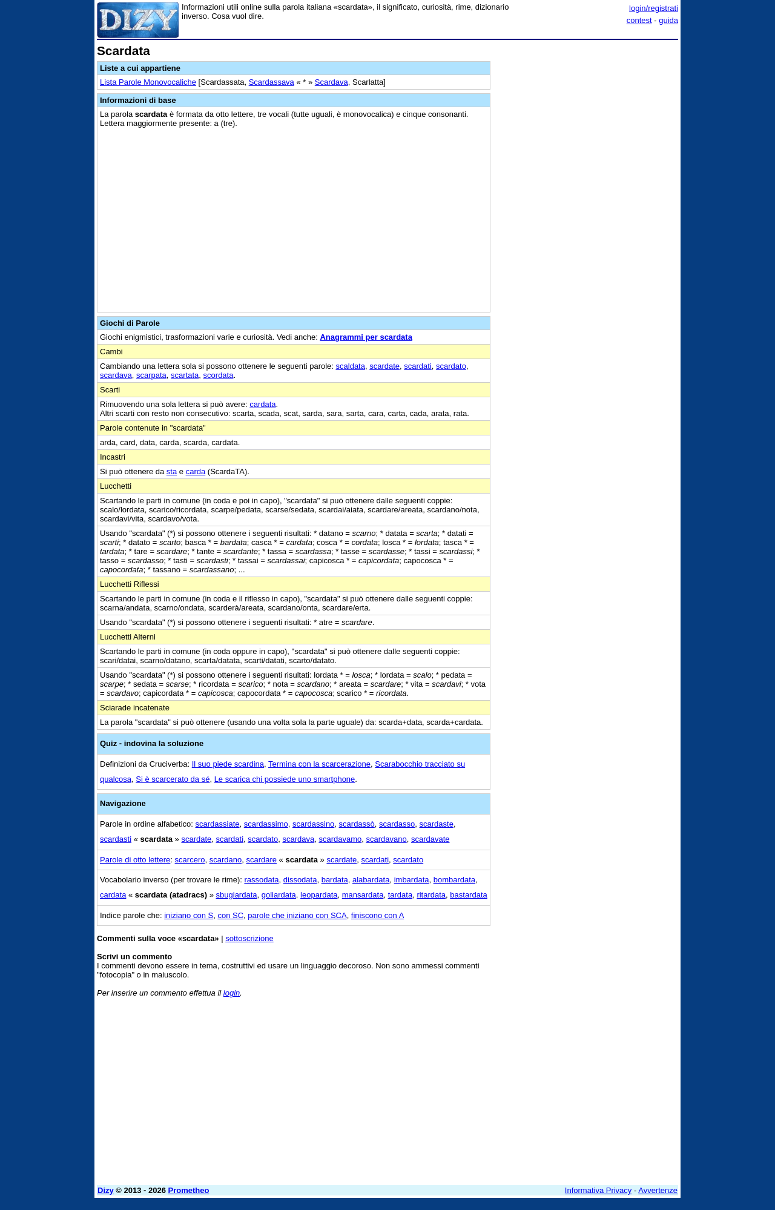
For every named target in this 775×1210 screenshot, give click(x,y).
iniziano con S (188, 915)
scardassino (313, 823)
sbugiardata (236, 894)
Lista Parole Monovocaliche (148, 82)
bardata (335, 879)
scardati (418, 366)
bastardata (468, 894)
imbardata (411, 879)
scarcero (190, 859)
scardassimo (266, 823)
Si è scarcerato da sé (172, 779)
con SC (230, 915)
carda (196, 471)
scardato (451, 366)
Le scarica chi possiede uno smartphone (284, 779)
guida (668, 20)
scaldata (350, 366)
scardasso (397, 823)
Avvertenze (658, 1190)
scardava (116, 375)
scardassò (357, 823)
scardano (225, 859)
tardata (400, 894)
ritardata (431, 894)
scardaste (436, 823)
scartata (185, 375)
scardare (261, 859)
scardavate (430, 839)
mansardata (363, 894)
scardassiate (218, 823)
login (231, 992)
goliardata (279, 894)
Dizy (105, 1190)
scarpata (151, 375)
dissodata (300, 879)
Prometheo (188, 1190)
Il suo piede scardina (228, 764)
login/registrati (653, 8)
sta (172, 471)
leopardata (318, 894)
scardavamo (339, 839)
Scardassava (271, 82)
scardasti (115, 839)
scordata (218, 375)
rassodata (261, 879)
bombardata (454, 879)
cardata (262, 404)
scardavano (386, 839)
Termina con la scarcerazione (319, 764)
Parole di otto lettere (135, 859)
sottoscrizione (249, 938)
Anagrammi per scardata (366, 337)
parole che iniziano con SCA (297, 915)
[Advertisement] (587, 226)
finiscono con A (377, 915)
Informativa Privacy (598, 1190)
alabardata (370, 879)
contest (639, 20)
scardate (384, 366)
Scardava (331, 82)
